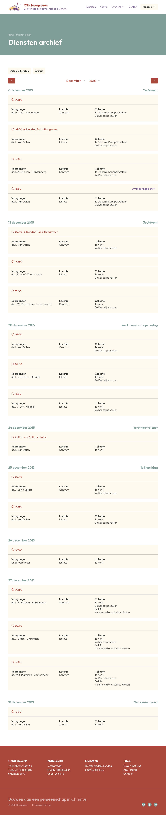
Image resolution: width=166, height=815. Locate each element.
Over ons (118, 6)
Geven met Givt (132, 765)
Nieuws (103, 6)
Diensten (91, 6)
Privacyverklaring (41, 804)
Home (11, 34)
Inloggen (149, 6)
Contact (133, 6)
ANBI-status (130, 769)
